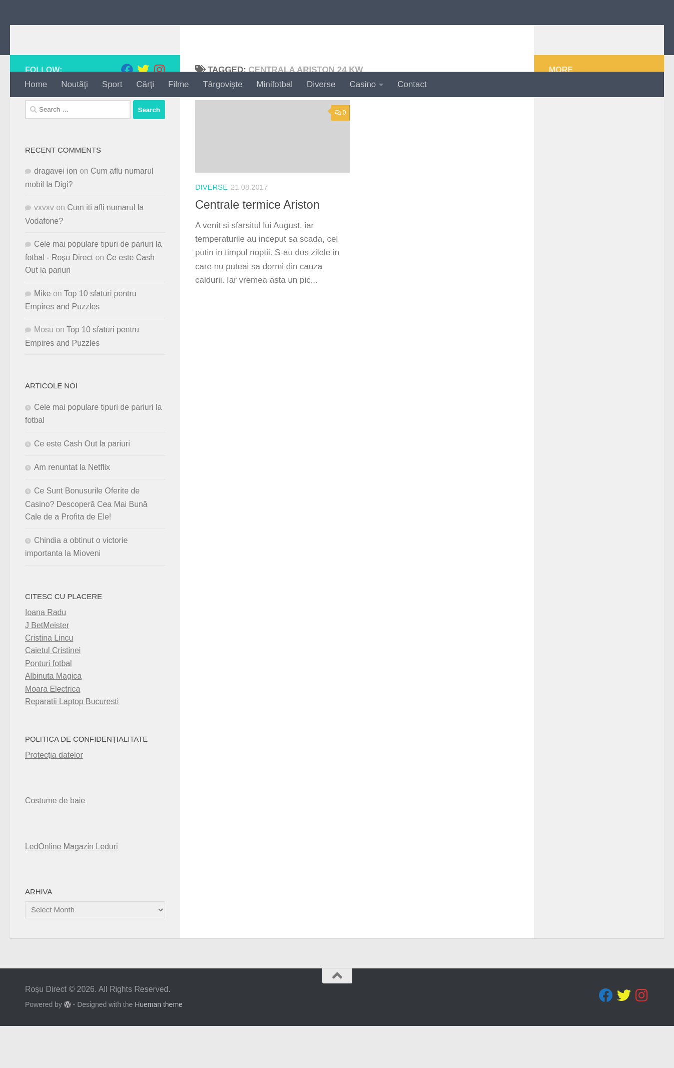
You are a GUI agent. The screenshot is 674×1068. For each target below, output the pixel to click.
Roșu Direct (86, 36)
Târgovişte (223, 84)
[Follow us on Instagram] (159, 112)
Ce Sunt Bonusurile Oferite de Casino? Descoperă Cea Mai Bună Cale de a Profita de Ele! (86, 545)
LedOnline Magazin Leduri (71, 888)
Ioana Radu (45, 654)
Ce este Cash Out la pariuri (82, 485)
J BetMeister (47, 667)
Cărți (145, 84)
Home (36, 84)
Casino (363, 84)
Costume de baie (55, 842)
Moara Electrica (52, 730)
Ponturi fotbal (48, 705)
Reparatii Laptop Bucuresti (72, 743)
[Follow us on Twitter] (143, 112)
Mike (42, 335)
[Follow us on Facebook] (127, 112)
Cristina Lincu (49, 680)
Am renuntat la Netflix (72, 509)
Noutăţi (74, 84)
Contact (411, 84)
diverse (211, 229)
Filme (178, 84)
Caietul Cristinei (53, 692)
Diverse (321, 84)
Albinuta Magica (53, 718)
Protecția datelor (54, 797)
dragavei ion (56, 213)
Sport (112, 84)
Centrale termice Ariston (257, 246)
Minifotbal (275, 84)
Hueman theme (159, 1046)
